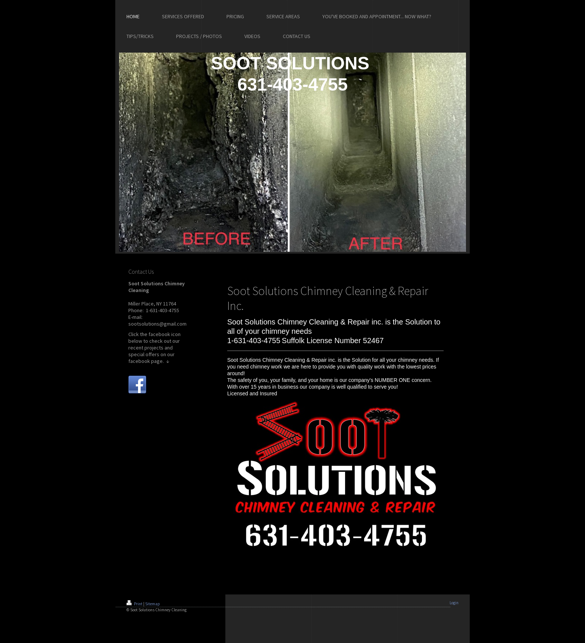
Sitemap (152, 603)
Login (454, 602)
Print (134, 603)
